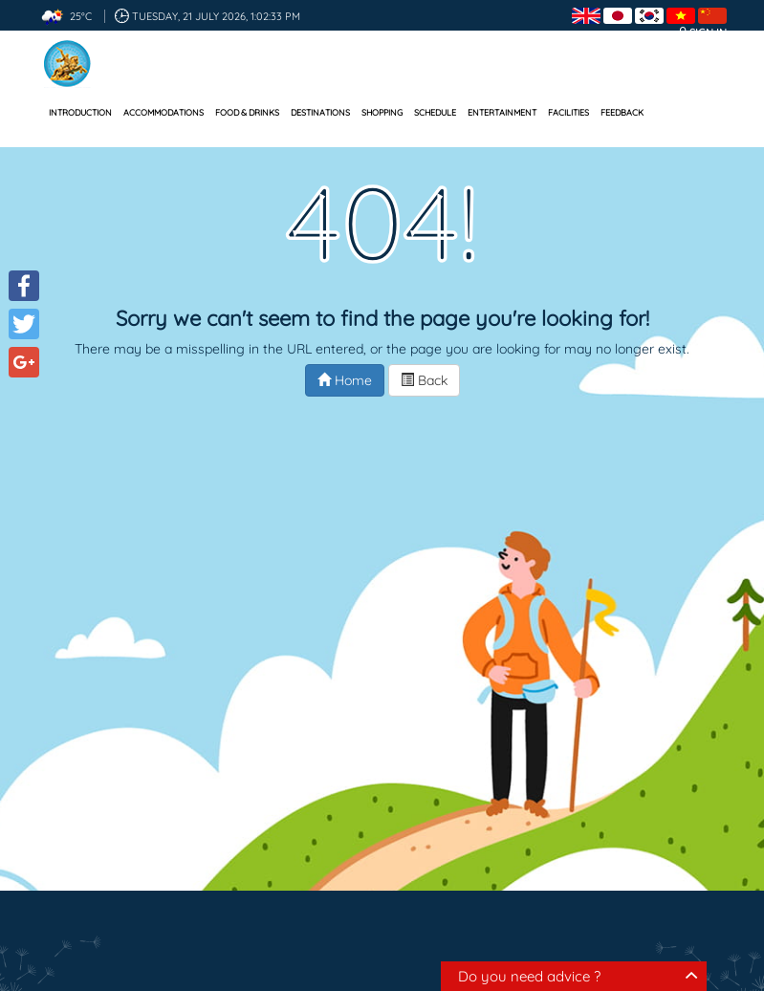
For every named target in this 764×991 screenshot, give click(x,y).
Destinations (320, 112)
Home (344, 380)
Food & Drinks (247, 112)
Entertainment (502, 112)
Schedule (435, 112)
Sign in (708, 32)
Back (424, 380)
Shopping (382, 112)
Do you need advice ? (529, 976)
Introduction (80, 112)
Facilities (568, 112)
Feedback (622, 112)
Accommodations (163, 112)
